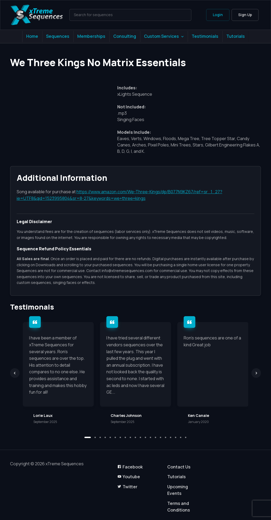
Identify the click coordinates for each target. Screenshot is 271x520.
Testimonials (205, 36)
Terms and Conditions (178, 506)
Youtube (128, 477)
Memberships (91, 36)
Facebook (130, 467)
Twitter (127, 487)
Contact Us (179, 467)
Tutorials (235, 36)
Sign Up (245, 14)
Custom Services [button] (161, 36)
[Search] (130, 15)
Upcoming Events (177, 490)
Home (32, 36)
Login (218, 14)
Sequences (57, 36)
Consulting (124, 36)
